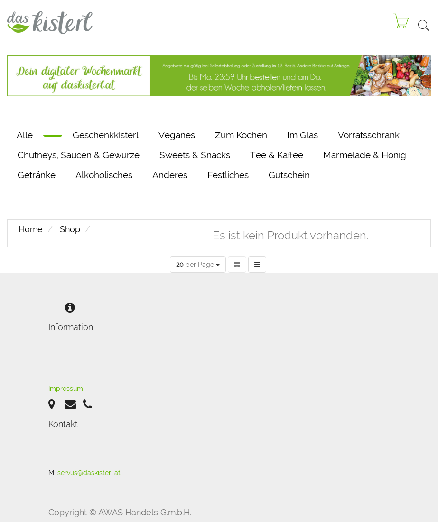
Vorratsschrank (369, 135)
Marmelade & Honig (364, 155)
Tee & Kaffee (276, 155)
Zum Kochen (241, 135)
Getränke (37, 175)
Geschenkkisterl (106, 135)
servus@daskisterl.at (89, 472)
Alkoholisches (103, 175)
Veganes (176, 135)
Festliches (228, 175)
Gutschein (289, 175)
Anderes (169, 175)
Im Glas (302, 135)
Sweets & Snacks (194, 155)
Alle (25, 135)
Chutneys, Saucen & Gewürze (79, 155)
